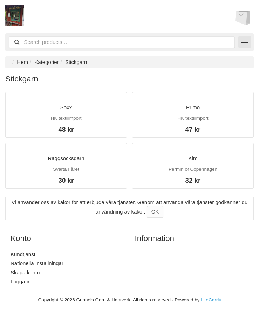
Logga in (21, 281)
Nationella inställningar (37, 263)
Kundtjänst (23, 254)
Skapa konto (25, 272)
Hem (22, 62)
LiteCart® (211, 299)
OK (155, 212)
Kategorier (46, 62)
